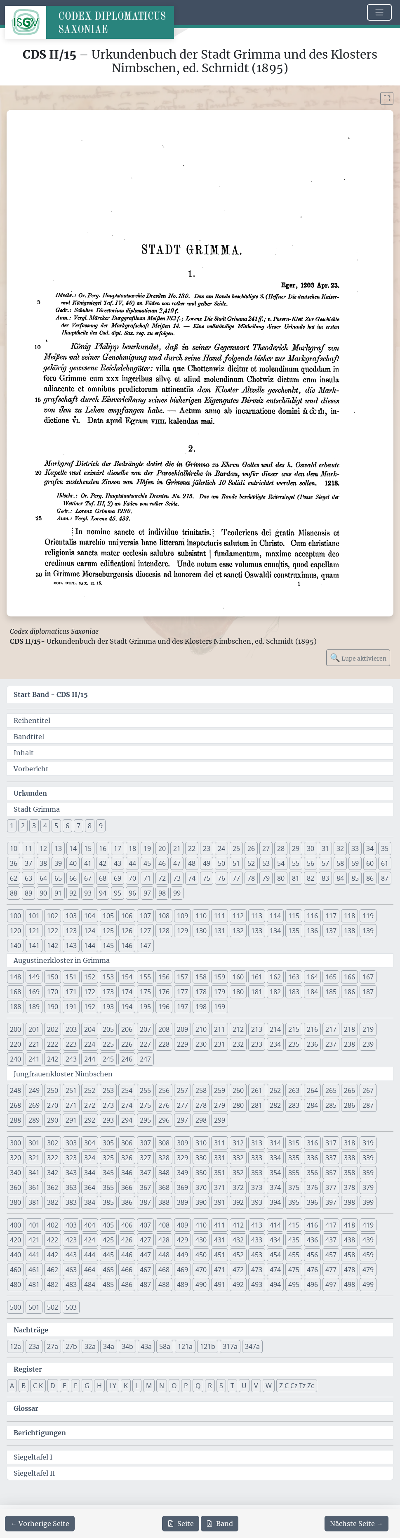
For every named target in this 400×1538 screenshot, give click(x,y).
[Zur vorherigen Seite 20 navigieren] (40, 1523)
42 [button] (102, 863)
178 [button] (201, 991)
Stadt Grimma (37, 809)
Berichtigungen (40, 1433)
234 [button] (275, 1044)
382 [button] (52, 1202)
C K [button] (38, 1385)
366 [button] (126, 1187)
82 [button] (310, 878)
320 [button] (15, 1157)
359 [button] (368, 1172)
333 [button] (256, 1157)
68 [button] (102, 878)
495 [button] (293, 1284)
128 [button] (163, 930)
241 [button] (34, 1059)
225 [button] (108, 1044)
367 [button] (145, 1187)
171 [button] (71, 991)
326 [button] (126, 1157)
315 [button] (293, 1142)
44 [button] (132, 863)
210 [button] (201, 1029)
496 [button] (312, 1284)
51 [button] (236, 863)
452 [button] (238, 1254)
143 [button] (71, 945)
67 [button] (88, 878)
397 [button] (330, 1202)
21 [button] (177, 848)
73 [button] (177, 878)
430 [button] (201, 1239)
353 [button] (256, 1172)
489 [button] (182, 1284)
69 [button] (117, 878)
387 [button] (145, 1202)
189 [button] (34, 1006)
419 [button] (368, 1225)
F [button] (75, 1385)
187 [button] (368, 991)
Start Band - (51, 694)
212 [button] (238, 1029)
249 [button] (34, 1090)
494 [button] (275, 1284)
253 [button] (108, 1090)
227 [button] (145, 1044)
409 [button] (182, 1225)
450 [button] (201, 1254)
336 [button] (312, 1157)
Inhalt (24, 753)
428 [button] (163, 1239)
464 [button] (89, 1269)
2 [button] (23, 825)
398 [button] (349, 1202)
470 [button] (201, 1269)
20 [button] (162, 848)
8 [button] (90, 825)
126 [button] (126, 930)
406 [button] (126, 1225)
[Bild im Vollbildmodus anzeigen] (386, 98)
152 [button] (89, 976)
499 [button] (368, 1284)
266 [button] (349, 1090)
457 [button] (330, 1254)
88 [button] (13, 893)
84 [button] (340, 878)
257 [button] (182, 1090)
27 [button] (266, 848)
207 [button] (145, 1029)
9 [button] (101, 825)
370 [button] (201, 1187)
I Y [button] (112, 1385)
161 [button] (256, 976)
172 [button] (89, 991)
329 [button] (182, 1157)
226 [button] (126, 1044)
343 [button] (71, 1172)
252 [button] (89, 1090)
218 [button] (349, 1029)
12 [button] (43, 848)
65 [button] (58, 878)
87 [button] (384, 878)
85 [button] (355, 878)
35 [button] (384, 848)
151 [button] (71, 976)
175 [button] (145, 991)
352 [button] (238, 1172)
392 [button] (238, 1202)
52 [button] (251, 863)
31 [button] (325, 848)
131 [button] (219, 930)
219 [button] (368, 1029)
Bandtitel (29, 736)
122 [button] (52, 930)
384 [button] (89, 1202)
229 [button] (182, 1044)
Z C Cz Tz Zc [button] (296, 1385)
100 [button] (15, 915)
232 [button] (238, 1044)
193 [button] (108, 1006)
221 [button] (34, 1044)
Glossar (26, 1408)
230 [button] (201, 1044)
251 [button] (71, 1090)
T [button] (232, 1385)
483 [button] (71, 1284)
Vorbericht (31, 769)
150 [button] (52, 976)
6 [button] (67, 825)
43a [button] (146, 1346)
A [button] (12, 1385)
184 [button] (312, 991)
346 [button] (126, 1172)
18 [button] (132, 848)
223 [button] (71, 1044)
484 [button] (89, 1284)
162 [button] (275, 976)
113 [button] (256, 915)
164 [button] (312, 976)
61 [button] (384, 863)
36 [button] (13, 863)
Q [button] (197, 1385)
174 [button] (126, 991)
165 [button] (330, 976)
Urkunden (30, 793)
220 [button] (15, 1044)
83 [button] (325, 878)
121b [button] (207, 1346)
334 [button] (275, 1157)
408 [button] (163, 1225)
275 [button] (145, 1105)
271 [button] (71, 1105)
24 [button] (221, 848)
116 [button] (312, 915)
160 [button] (238, 976)
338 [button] (349, 1157)
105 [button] (108, 915)
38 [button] (43, 863)
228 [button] (163, 1044)
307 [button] (145, 1142)
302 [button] (52, 1142)
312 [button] (238, 1142)
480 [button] (15, 1284)
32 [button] (340, 848)
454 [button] (275, 1254)
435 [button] (293, 1239)
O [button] (174, 1385)
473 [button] (256, 1269)
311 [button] (219, 1142)
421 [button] (34, 1239)
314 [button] (275, 1142)
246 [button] (126, 1059)
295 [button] (145, 1120)
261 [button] (256, 1090)
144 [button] (89, 945)
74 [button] (191, 878)
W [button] (269, 1385)
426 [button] (126, 1239)
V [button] (256, 1385)
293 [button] (108, 1120)
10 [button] (13, 848)
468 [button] (163, 1269)
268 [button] (15, 1105)
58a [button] (164, 1346)
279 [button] (219, 1105)
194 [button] (126, 1006)
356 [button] (312, 1172)
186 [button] (349, 991)
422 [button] (52, 1239)
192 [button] (89, 1006)
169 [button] (34, 991)
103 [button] (71, 915)
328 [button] (163, 1157)
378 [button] (349, 1187)
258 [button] (201, 1090)
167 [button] (368, 976)
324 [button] (89, 1157)
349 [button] (182, 1172)
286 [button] (349, 1105)
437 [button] (330, 1239)
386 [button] (126, 1202)
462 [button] (52, 1269)
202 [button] (52, 1029)
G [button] (87, 1385)
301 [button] (34, 1142)
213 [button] (256, 1029)
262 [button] (275, 1090)
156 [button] (163, 976)
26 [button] (251, 848)
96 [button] (132, 893)
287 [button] (368, 1105)
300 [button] (15, 1142)
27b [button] (71, 1346)
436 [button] (312, 1239)
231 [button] (219, 1044)
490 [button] (201, 1284)
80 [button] (281, 878)
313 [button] (256, 1142)
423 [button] (71, 1239)
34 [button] (370, 848)
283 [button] (293, 1105)
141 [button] (34, 945)
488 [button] (163, 1284)
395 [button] (293, 1202)
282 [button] (275, 1105)
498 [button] (349, 1284)
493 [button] (256, 1284)
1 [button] (12, 825)
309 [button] (182, 1142)
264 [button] (312, 1090)
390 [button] (201, 1202)
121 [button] (34, 930)
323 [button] (71, 1157)
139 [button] (368, 930)
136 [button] (312, 930)
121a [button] (185, 1346)
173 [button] (108, 991)
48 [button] (191, 863)
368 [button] (163, 1187)
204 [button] (89, 1029)
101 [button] (34, 915)
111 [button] (219, 915)
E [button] (64, 1385)
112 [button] (238, 915)
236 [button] (312, 1044)
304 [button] (89, 1142)
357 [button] (330, 1172)
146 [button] (126, 945)
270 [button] (52, 1105)
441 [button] (34, 1254)
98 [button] (162, 893)
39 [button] (58, 863)
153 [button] (108, 976)
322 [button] (52, 1157)
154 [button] (126, 976)
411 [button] (219, 1225)
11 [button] (28, 848)
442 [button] (52, 1254)
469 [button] (182, 1269)
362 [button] (52, 1187)
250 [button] (52, 1090)
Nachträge (31, 1330)
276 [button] (163, 1105)
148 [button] (15, 976)
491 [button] (219, 1284)
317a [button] (230, 1346)
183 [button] (293, 991)
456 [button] (312, 1254)
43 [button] (117, 863)
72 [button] (162, 878)
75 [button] (206, 878)
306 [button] (126, 1142)
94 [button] (102, 893)
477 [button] (330, 1269)
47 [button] (177, 863)
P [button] (186, 1385)
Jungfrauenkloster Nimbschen (63, 1074)
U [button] (244, 1385)
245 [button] (108, 1059)
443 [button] (71, 1254)
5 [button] (56, 825)
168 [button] (15, 991)
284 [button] (312, 1105)
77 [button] (236, 878)
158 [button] (201, 976)
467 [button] (145, 1269)
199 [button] (219, 1006)
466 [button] (126, 1269)
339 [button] (368, 1157)
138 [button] (349, 930)
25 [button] (236, 848)
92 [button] (73, 893)
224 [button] (89, 1044)
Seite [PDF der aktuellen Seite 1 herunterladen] (180, 1523)
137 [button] (330, 930)
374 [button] (275, 1187)
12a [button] (15, 1346)
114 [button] (275, 915)
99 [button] (177, 893)
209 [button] (182, 1029)
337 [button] (330, 1157)
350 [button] (201, 1172)
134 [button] (275, 930)
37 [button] (28, 863)
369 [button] (182, 1187)
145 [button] (108, 945)
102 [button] (52, 915)
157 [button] (182, 976)
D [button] (52, 1385)
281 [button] (256, 1105)
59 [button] (355, 863)
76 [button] (221, 878)
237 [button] (330, 1044)
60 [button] (370, 863)
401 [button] (34, 1225)
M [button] (149, 1385)
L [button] (137, 1385)
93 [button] (88, 893)
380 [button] (15, 1202)
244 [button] (89, 1059)
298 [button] (201, 1120)
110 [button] (201, 915)
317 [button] (330, 1142)
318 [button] (349, 1142)
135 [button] (293, 930)
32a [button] (90, 1346)
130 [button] (201, 930)
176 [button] (163, 991)
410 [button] (201, 1225)
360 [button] (15, 1187)
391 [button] (219, 1202)
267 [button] (368, 1090)
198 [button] (201, 1006)
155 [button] (145, 976)
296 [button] (163, 1120)
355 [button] (293, 1172)
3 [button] (34, 825)
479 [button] (368, 1269)
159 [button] (219, 976)
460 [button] (15, 1269)
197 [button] (182, 1006)
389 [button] (182, 1202)
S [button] (221, 1385)
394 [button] (275, 1202)
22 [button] (191, 848)
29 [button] (295, 848)
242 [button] (52, 1059)
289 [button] (34, 1120)
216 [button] (312, 1029)
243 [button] (71, 1059)
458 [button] (349, 1254)
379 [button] (368, 1187)
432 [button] (238, 1239)
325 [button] (108, 1157)
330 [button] (201, 1157)
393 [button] (256, 1202)
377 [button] (330, 1187)
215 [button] (293, 1029)
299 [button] (219, 1120)
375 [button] (293, 1187)
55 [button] (295, 863)
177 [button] (182, 991)
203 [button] (71, 1029)
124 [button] (89, 930)
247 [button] (145, 1059)
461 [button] (34, 1269)
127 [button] (145, 930)
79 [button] (266, 878)
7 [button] (78, 825)
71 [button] (147, 878)
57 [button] (325, 863)
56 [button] (310, 863)
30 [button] (310, 848)
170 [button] (52, 991)
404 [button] (89, 1225)
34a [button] (108, 1346)
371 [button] (219, 1187)
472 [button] (238, 1269)
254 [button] (126, 1090)
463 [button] (71, 1269)
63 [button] (28, 878)
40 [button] (73, 863)
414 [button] (275, 1225)
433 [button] (256, 1239)
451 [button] (219, 1254)
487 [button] (145, 1284)
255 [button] (145, 1090)
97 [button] (147, 893)
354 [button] (275, 1172)
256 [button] (163, 1090)
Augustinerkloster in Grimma (62, 960)
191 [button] (71, 1006)
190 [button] (52, 1006)
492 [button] (238, 1284)
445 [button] (108, 1254)
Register (28, 1369)
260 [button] (238, 1090)
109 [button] (182, 915)
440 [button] (15, 1254)
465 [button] (108, 1269)
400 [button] (15, 1225)
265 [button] (330, 1090)
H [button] (99, 1385)
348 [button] (163, 1172)
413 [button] (256, 1225)
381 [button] (34, 1202)
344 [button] (89, 1172)
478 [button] (349, 1269)
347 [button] (145, 1172)
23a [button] (34, 1346)
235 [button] (293, 1044)
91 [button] (58, 893)
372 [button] (238, 1187)
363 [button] (71, 1187)
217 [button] (330, 1029)
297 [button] (182, 1120)
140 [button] (15, 945)
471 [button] (219, 1269)
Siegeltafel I (33, 1457)
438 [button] (349, 1239)
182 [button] (275, 991)
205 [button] (108, 1029)
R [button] (210, 1385)
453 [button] (256, 1254)
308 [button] (163, 1142)
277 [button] (182, 1105)
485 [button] (108, 1284)
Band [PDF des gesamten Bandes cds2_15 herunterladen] (219, 1523)
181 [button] (256, 991)
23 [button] (206, 848)
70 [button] (132, 878)
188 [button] (15, 1006)
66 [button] (73, 878)
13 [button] (58, 848)
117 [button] (330, 915)
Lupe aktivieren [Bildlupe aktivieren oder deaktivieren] (358, 657)
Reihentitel (32, 720)
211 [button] (219, 1029)
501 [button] (34, 1307)
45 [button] (147, 863)
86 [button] (370, 878)
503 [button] (71, 1307)
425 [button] (108, 1239)
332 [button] (238, 1157)
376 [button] (312, 1187)
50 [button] (221, 863)
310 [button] (201, 1142)
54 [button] (281, 863)
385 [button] (108, 1202)
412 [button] (238, 1225)
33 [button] (355, 848)
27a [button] (52, 1346)
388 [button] (163, 1202)
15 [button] (88, 848)
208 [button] (163, 1029)
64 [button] (43, 878)
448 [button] (163, 1254)
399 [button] (368, 1202)
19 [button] (147, 848)
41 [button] (88, 863)
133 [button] (256, 930)
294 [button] (126, 1120)
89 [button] (28, 893)
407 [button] (145, 1225)
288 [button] (15, 1120)
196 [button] (163, 1006)
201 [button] (34, 1029)
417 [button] (330, 1225)
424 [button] (89, 1239)
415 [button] (293, 1225)
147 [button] (145, 945)
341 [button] (34, 1172)
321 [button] (34, 1157)
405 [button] (108, 1225)
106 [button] (126, 915)
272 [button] (89, 1105)
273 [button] (108, 1105)
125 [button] (108, 930)
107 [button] (145, 915)
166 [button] (349, 976)
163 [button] (293, 976)
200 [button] (15, 1029)
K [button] (126, 1385)
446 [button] (126, 1254)
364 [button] (89, 1187)
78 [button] (251, 878)
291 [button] (71, 1120)
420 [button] (15, 1239)
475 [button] (293, 1269)
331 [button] (219, 1157)
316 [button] (312, 1142)
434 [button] (275, 1239)
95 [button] (117, 893)
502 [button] (52, 1307)
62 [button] (13, 878)
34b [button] (127, 1346)
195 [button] (145, 1006)
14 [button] (73, 848)
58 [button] (340, 863)
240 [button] (15, 1059)
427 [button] (145, 1239)
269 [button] (34, 1105)
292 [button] (89, 1120)
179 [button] (219, 991)
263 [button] (293, 1090)
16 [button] (102, 848)
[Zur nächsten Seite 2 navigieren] (356, 1523)
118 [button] (349, 915)
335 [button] (293, 1157)
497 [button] (330, 1284)
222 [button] (52, 1044)
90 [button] (43, 893)
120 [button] (15, 930)
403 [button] (71, 1225)
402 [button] (52, 1225)
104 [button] (89, 915)
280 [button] (238, 1105)
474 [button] (275, 1269)
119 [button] (368, 915)
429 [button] (182, 1239)
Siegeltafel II (34, 1473)
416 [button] (312, 1225)
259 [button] (219, 1090)
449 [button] (182, 1254)
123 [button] (71, 930)
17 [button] (117, 848)
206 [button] (126, 1029)
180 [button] (238, 991)
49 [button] (206, 863)
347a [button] (252, 1346)
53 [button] (266, 863)
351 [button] (219, 1172)
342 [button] (52, 1172)
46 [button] (162, 863)
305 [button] (108, 1142)
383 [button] (71, 1202)
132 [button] (238, 930)
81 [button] (295, 878)
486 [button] (126, 1284)
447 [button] (145, 1254)
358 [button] (349, 1172)
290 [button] (52, 1120)
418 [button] (349, 1225)
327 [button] (145, 1157)
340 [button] (15, 1172)
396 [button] (312, 1202)
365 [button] (108, 1187)
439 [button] (368, 1239)
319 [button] (368, 1142)
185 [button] (330, 991)
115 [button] (293, 915)
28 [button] (281, 848)
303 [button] (71, 1142)
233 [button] (256, 1044)
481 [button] (34, 1284)
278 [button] (201, 1105)
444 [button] (89, 1254)
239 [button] (368, 1044)
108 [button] (163, 915)
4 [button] (45, 825)
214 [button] (275, 1029)
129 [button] (182, 930)
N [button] (161, 1385)
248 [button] (15, 1090)
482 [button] (52, 1284)
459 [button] (368, 1254)
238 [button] (349, 1044)
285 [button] (330, 1105)
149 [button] (34, 976)
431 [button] (219, 1239)
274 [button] (126, 1105)
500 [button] (15, 1307)
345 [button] (108, 1172)
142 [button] (52, 945)
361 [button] (34, 1187)
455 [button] (293, 1254)
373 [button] (256, 1187)
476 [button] (312, 1269)
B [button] (23, 1385)
